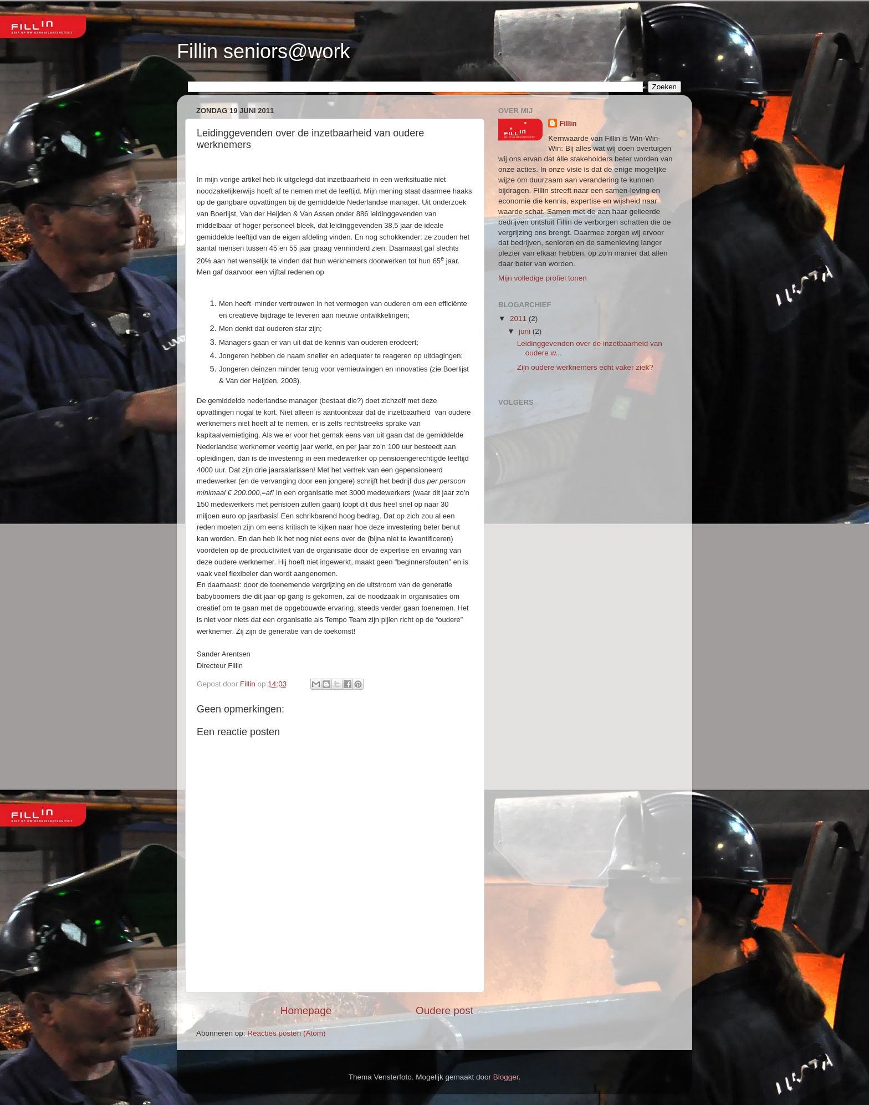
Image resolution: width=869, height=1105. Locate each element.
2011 (519, 318)
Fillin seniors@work (263, 51)
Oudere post (444, 1010)
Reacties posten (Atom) (286, 1033)
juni (526, 331)
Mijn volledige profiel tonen (542, 278)
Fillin (568, 123)
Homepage (305, 1010)
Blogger (506, 1077)
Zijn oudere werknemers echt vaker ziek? (585, 367)
